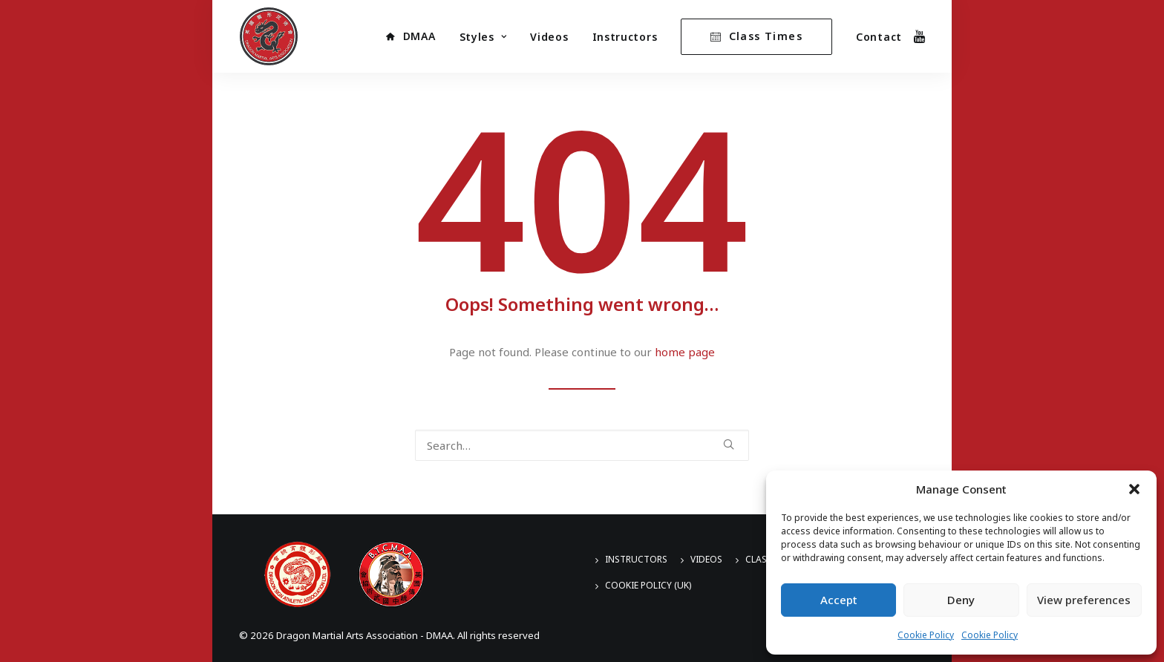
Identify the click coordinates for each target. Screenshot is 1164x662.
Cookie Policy (925, 635)
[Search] (582, 445)
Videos (549, 37)
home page (685, 351)
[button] (1134, 489)
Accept (838, 599)
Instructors (625, 37)
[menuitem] (410, 36)
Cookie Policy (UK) (648, 585)
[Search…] (582, 445)
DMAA (419, 36)
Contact (879, 37)
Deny (961, 599)
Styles (483, 37)
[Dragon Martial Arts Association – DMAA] (268, 36)
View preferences (1084, 599)
